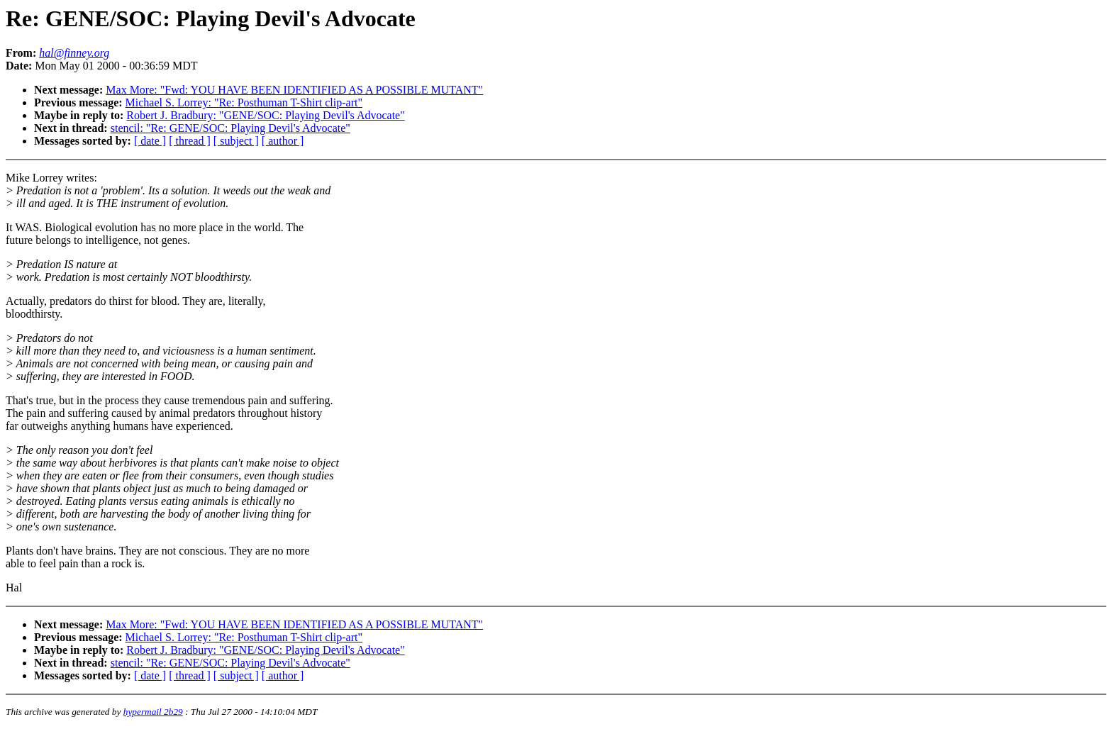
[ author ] (283, 141)
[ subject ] (236, 141)
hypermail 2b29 (153, 711)
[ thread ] (190, 141)
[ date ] (150, 141)
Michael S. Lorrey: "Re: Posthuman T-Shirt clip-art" (244, 102)
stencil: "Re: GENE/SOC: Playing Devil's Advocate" (230, 128)
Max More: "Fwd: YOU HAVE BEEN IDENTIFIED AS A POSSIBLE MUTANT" (294, 90)
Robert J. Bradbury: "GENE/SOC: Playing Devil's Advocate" (265, 115)
